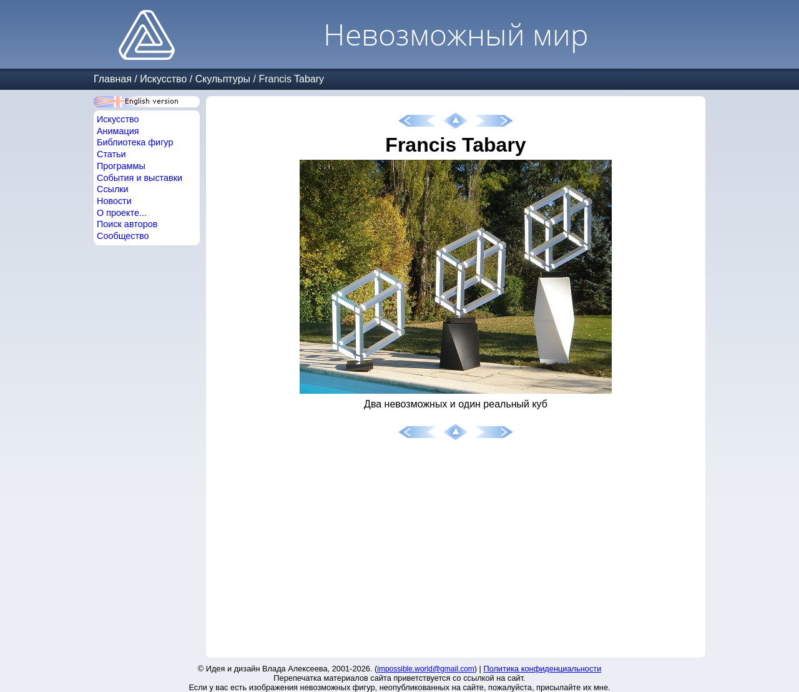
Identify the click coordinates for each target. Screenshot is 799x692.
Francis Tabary (291, 79)
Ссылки (113, 189)
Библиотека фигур (135, 142)
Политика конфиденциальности (543, 668)
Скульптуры (222, 79)
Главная (113, 79)
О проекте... (122, 213)
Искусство (163, 79)
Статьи (111, 154)
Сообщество (123, 236)
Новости (114, 201)
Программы (121, 166)
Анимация (118, 131)
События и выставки (139, 178)
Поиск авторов (127, 224)
